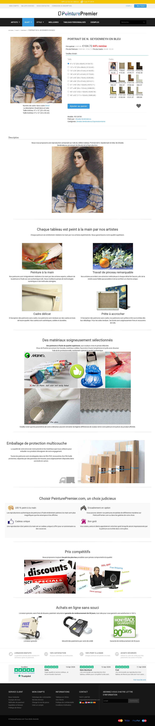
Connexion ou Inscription (62, 6)
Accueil (11, 30)
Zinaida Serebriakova (83, 119)
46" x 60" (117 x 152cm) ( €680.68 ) (83, 95)
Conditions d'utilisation (63, 705)
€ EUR (128, 6)
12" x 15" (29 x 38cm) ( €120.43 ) (82, 67)
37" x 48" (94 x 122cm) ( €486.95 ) (82, 88)
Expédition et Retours (15, 705)
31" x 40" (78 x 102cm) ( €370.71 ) (82, 85)
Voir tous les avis (139, 680)
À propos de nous (14, 700)
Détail (47, 105)
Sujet (28, 22)
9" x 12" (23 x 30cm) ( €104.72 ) (81, 64)
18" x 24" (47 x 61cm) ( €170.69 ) (82, 74)
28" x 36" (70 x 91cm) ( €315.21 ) (82, 81)
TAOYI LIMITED (84, 697)
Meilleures (54, 22)
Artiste (15, 22)
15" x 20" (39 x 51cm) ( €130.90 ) (82, 71)
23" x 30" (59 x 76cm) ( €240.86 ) (82, 78)
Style (40, 22)
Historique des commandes (41, 697)
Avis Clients (60, 700)
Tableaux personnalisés (74, 22)
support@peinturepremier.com (89, 700)
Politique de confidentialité (65, 702)
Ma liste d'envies (27, 6)
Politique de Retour (14, 707)
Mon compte (14, 6)
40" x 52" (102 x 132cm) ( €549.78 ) (83, 92)
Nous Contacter (43, 6)
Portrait (26, 30)
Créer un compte (37, 705)
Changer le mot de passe (40, 702)
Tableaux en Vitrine (62, 697)
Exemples (95, 22)
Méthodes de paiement (16, 702)
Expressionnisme (99, 121)
